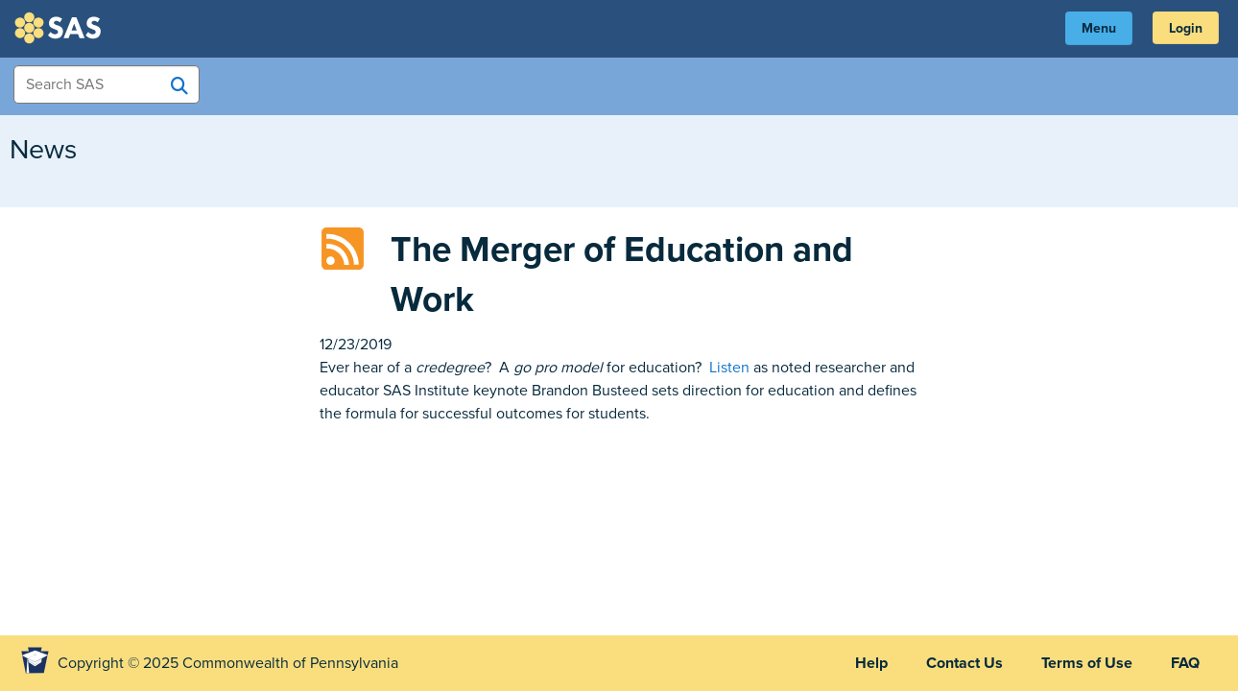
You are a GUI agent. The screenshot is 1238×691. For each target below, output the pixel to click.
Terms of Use (1086, 663)
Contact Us (964, 663)
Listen (729, 367)
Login (1185, 28)
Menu (1099, 28)
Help (871, 663)
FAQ (1185, 663)
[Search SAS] (179, 85)
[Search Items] (106, 84)
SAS (60, 28)
